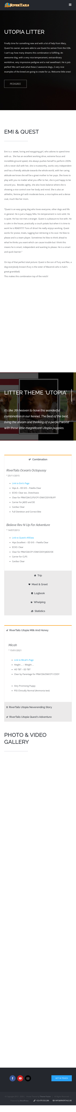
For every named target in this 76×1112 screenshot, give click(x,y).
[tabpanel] (38, 506)
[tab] (38, 448)
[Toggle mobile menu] (70, 4)
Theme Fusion (45, 1085)
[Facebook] (13, 1067)
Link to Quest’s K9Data (23, 526)
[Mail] (28, 1067)
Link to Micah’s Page (24, 648)
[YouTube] (20, 1067)
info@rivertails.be (62, 1089)
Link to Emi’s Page (20, 472)
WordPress (24, 1089)
